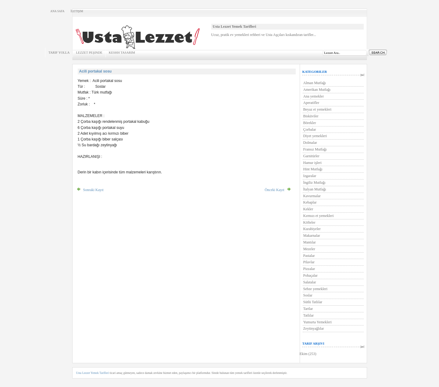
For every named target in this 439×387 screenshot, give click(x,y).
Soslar (307, 295)
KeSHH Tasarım (122, 52)
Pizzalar (309, 269)
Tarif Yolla (59, 52)
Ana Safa (57, 11)
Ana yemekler (313, 96)
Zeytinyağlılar (313, 328)
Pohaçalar (310, 275)
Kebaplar (310, 202)
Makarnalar (311, 235)
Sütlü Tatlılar (313, 302)
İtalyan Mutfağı (314, 189)
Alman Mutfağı (314, 83)
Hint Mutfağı (313, 169)
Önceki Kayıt (274, 190)
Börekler (309, 123)
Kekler (308, 209)
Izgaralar (309, 176)
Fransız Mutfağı (315, 149)
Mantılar (309, 242)
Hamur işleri (312, 163)
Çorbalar (309, 129)
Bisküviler (311, 116)
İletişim (76, 11)
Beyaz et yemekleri (317, 109)
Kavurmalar (312, 196)
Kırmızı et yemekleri (318, 216)
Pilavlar (309, 262)
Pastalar (309, 256)
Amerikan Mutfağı (317, 89)
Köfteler (309, 222)
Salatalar (309, 282)
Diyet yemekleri (315, 136)
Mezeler (309, 249)
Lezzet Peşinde (89, 52)
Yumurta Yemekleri (317, 322)
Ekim (304, 354)
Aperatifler (311, 103)
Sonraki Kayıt (93, 190)
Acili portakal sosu (95, 71)
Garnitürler (311, 156)
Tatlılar (308, 315)
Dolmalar (310, 142)
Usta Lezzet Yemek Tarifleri (92, 373)
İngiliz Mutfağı (314, 182)
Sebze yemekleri (315, 289)
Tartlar (308, 309)
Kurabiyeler (312, 229)
